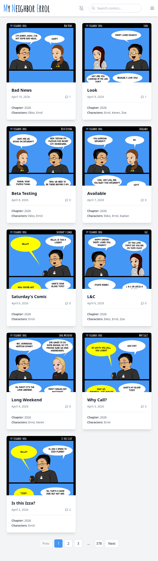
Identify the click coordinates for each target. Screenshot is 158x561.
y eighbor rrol (26, 8)
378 (99, 543)
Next (111, 543)
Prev (46, 543)
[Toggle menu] (152, 8)
